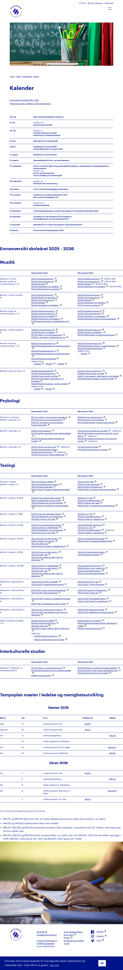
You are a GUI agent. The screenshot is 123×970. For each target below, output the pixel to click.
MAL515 (88, 799)
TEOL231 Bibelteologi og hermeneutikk (47, 503)
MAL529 (112, 753)
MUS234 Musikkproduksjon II (43, 311)
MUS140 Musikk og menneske (43, 298)
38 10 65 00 (42, 932)
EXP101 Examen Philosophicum (90, 417)
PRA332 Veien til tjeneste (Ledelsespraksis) (48, 546)
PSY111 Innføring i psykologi (89, 305)
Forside (12, 76)
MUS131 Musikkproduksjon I (42, 279)
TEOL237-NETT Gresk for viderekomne (93, 601)
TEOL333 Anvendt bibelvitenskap (91, 539)
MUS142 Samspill (38, 284)
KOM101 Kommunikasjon (41, 431)
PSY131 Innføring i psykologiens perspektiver (49, 417)
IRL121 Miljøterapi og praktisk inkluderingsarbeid (97, 668)
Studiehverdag (27, 76)
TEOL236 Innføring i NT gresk (43, 519)
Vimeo (96, 940)
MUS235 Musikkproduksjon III (90, 311)
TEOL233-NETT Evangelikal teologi (92, 599)
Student (18, 76)
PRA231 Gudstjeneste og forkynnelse (46, 500)
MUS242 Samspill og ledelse (42, 316)
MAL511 (87, 730)
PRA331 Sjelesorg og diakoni (43, 541)
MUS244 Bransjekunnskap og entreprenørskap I (97, 319)
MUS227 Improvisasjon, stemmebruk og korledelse (98, 376)
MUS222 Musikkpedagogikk (42, 371)
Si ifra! (83, 3)
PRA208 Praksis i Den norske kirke (91, 568)
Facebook (97, 932)
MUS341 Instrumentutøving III (43, 343)
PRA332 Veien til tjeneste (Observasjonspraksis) (97, 489)
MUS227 (49, 364)
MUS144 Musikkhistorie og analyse (45, 289)
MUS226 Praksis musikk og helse (44, 376)
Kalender (36, 76)
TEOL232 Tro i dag (85, 498)
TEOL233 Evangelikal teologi (89, 500)
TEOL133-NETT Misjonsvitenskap (44, 593)
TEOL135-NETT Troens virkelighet (91, 584)
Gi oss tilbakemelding (73, 932)
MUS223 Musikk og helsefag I (43, 332)
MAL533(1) (112, 747)
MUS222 (37, 364)
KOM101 (61, 364)
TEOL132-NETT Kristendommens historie (47, 584)
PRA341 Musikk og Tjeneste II (89, 621)
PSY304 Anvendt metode (88, 447)
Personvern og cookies (74, 940)
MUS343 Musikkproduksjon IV (43, 351)
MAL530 (112, 779)
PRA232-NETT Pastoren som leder (91, 610)
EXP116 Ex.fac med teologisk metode (46, 498)
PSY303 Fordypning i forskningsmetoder (48, 455)
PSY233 (49, 389)
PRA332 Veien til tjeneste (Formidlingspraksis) (96, 506)
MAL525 (112, 736)
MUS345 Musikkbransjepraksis (43, 359)
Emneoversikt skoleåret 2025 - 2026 (24, 100)
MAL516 (88, 724)
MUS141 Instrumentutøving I (42, 281)
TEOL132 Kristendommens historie (45, 484)
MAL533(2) (112, 791)
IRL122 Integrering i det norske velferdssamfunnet (98, 670)
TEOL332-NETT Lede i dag (88, 593)
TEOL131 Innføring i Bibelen (42, 482)
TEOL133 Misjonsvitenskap (42, 487)
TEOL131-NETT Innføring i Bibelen (44, 582)
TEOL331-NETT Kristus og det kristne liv (47, 610)
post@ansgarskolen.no (47, 935)
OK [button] (102, 963)
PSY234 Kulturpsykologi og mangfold (93, 431)
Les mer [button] (54, 965)
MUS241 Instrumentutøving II (43, 314)
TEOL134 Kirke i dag (86, 482)
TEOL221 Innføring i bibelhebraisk (45, 528)
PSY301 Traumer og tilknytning (43, 447)
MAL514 (88, 773)
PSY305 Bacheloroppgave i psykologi (93, 450)
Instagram (97, 936)
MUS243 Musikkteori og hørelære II (45, 319)
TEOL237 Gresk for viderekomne (91, 519)
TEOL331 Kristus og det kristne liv (44, 539)
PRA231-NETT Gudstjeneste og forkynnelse (48, 604)
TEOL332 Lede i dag (39, 544)
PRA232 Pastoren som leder (89, 503)
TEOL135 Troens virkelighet (89, 484)
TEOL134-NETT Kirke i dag (88, 582)
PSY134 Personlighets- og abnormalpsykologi (96, 335)
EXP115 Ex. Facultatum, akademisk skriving (48, 337)
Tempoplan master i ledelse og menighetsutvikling (30, 104)
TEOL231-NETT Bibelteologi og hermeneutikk (96, 612)
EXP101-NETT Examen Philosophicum (92, 590)
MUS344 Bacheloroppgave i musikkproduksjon (97, 346)
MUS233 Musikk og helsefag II (90, 332)
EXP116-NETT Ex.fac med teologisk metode (48, 590)
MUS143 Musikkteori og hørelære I (45, 287)
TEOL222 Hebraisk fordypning (90, 525)
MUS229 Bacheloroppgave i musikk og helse (49, 384)
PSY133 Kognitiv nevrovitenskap (91, 420)
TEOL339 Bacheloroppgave (89, 555)
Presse (67, 937)
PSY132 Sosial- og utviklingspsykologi (46, 335)
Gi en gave (68, 935)
